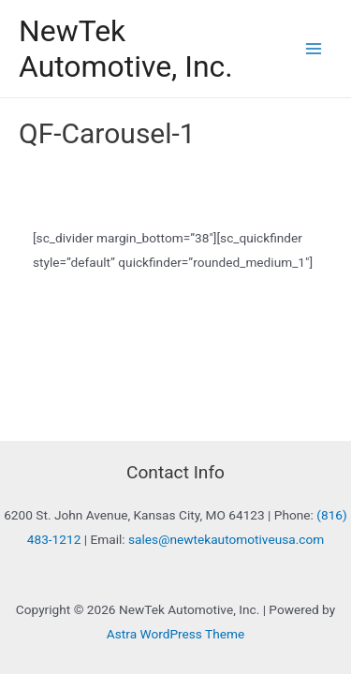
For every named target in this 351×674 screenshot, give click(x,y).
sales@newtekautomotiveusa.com (226, 539)
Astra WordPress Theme (175, 633)
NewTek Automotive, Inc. (126, 48)
